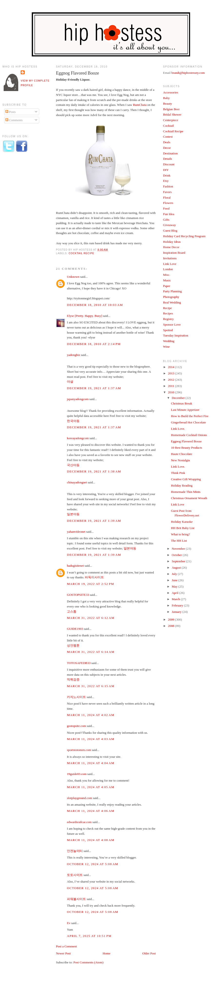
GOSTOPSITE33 (78, 595)
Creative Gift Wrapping (186, 479)
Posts (10, 112)
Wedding (168, 341)
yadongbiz (73, 355)
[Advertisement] (21, 236)
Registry (168, 319)
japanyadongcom (78, 399)
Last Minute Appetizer (185, 410)
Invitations (170, 258)
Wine (166, 346)
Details (167, 158)
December (179, 398)
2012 (171, 379)
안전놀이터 (75, 851)
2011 (171, 386)
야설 (70, 381)
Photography (171, 297)
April (175, 593)
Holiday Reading (181, 485)
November (179, 548)
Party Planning (172, 291)
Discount (168, 164)
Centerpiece (170, 120)
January (177, 612)
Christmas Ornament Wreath (189, 498)
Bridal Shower (172, 114)
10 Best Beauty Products (186, 447)
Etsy (166, 181)
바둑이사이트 (94, 577)
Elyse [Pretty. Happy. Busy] (84, 316)
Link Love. (178, 428)
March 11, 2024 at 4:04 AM (90, 763)
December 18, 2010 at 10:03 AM (95, 305)
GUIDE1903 (75, 629)
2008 (171, 626)
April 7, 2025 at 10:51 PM (89, 936)
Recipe (167, 308)
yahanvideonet (76, 531)
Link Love (169, 264)
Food (166, 208)
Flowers (168, 203)
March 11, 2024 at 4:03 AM (90, 739)
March (176, 599)
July (175, 574)
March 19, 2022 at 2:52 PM (90, 584)
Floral (167, 197)
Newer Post (63, 953)
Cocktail (168, 125)
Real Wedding (172, 302)
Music (167, 280)
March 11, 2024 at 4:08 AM (90, 840)
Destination (170, 153)
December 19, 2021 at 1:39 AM (94, 520)
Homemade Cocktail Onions (189, 435)
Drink (166, 175)
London (168, 269)
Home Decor (171, 247)
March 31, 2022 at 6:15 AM (90, 686)
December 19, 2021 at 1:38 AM (94, 471)
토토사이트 (75, 875)
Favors (167, 192)
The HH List (179, 540)
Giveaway (169, 225)
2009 (171, 619)
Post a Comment (66, 946)
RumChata (139, 105)
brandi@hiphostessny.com (188, 73)
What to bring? (180, 534)
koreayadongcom (78, 438)
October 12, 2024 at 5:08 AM (92, 864)
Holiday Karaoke (181, 521)
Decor (167, 148)
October (177, 555)
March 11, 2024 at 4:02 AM (90, 715)
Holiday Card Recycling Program (184, 236)
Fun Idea (168, 214)
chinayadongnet (77, 482)
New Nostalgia (180, 460)
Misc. (166, 275)
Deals (166, 142)
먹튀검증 (73, 679)
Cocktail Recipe (81, 253)
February (178, 605)
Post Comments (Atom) (88, 962)
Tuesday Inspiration (175, 335)
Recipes (168, 313)
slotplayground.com (79, 798)
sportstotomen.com (79, 750)
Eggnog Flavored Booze (77, 73)
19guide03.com (77, 774)
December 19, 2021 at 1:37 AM (94, 388)
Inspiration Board (174, 252)
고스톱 (71, 611)
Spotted (168, 330)
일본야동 (73, 514)
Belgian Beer (171, 109)
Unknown (73, 276)
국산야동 (73, 465)
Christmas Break (181, 403)
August (177, 567)
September (179, 561)
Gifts (166, 219)
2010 (171, 392)
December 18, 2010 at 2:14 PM (94, 344)
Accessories (170, 92)
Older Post (149, 953)
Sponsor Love (172, 324)
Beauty (167, 103)
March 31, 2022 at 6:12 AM (90, 618)
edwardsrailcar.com (79, 822)
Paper (166, 286)
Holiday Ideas (172, 242)
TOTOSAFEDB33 (79, 663)
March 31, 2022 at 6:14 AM (90, 652)
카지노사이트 (76, 697)
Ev (68, 923)
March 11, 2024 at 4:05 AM (90, 787)
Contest (168, 136)
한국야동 (73, 421)
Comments (14, 120)
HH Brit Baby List (182, 528)
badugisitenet (75, 565)
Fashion (168, 186)
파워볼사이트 (76, 899)
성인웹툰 (73, 645)
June (175, 580)
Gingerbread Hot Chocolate (188, 422)
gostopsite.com (76, 726)
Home (106, 953)
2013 (171, 373)
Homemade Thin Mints (185, 492)
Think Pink (178, 473)
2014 (171, 367)
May (175, 586)
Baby (166, 98)
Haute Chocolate (181, 454)
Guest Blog (170, 230)
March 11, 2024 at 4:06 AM (90, 811)
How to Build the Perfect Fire (189, 416)
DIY (166, 170)
